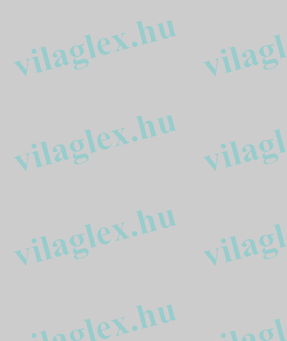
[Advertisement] (32, 146)
